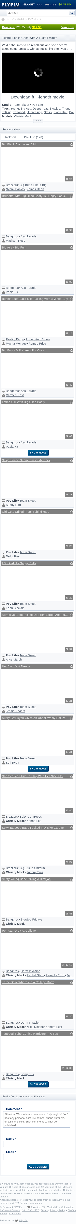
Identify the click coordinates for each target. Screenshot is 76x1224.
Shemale (50, 4)
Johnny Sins (35, 872)
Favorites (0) (38, 1207)
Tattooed (19, 112)
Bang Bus (27, 1074)
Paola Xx (12, 292)
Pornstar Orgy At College (19, 930)
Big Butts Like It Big (33, 184)
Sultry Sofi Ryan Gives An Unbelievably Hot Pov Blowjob (37, 718)
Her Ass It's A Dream (16, 666)
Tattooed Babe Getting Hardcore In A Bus (30, 1033)
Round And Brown (38, 339)
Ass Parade (28, 236)
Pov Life (37, 104)
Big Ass (26, 108)
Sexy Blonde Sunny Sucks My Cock (26, 460)
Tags (5, 108)
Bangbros (12, 236)
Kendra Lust (54, 1026)
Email (11, 1152)
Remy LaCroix (55, 975)
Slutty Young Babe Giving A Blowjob (26, 879)
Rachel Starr (35, 975)
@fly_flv (23, 1220)
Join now (67, 27)
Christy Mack (23, 116)
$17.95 (37, 27)
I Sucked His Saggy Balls (19, 563)
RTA (17, 1203)
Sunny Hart (13, 504)
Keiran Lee (34, 820)
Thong (66, 108)
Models (7, 116)
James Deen (35, 189)
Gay (39, 4)
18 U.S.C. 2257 (30, 1210)
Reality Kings (15, 339)
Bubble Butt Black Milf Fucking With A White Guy (35, 298)
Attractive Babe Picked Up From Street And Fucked (36, 614)
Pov (71, 112)
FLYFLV (18, 1207)
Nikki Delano (35, 1026)
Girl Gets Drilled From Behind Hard (25, 511)
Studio (7, 104)
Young (15, 108)
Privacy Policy (57, 1210)
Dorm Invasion (30, 971)
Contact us (15, 1213)
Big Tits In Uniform (32, 868)
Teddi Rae (13, 556)
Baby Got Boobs (31, 816)
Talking (7, 112)
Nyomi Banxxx (15, 189)
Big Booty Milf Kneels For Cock (23, 350)
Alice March (14, 659)
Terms (44, 1210)
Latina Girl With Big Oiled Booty (23, 402)
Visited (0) (52, 1207)
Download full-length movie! (38, 97)
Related (10, 137)
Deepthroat (40, 108)
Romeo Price (37, 343)
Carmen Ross (15, 395)
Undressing (34, 112)
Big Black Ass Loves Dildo (19, 144)
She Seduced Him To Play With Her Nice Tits (32, 776)
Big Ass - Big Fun (14, 247)
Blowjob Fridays (31, 919)
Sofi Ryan (12, 762)
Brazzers (8, 27)
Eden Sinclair (15, 608)
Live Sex (65, 4)
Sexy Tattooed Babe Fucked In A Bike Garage (33, 827)
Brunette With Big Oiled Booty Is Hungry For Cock (36, 196)
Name (11, 1138)
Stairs (48, 112)
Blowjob (55, 108)
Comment (14, 1109)
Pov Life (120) (33, 137)
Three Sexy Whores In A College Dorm (28, 982)
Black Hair (60, 112)
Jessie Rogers (15, 711)
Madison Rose (15, 240)
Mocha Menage (16, 343)
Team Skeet (21, 104)
